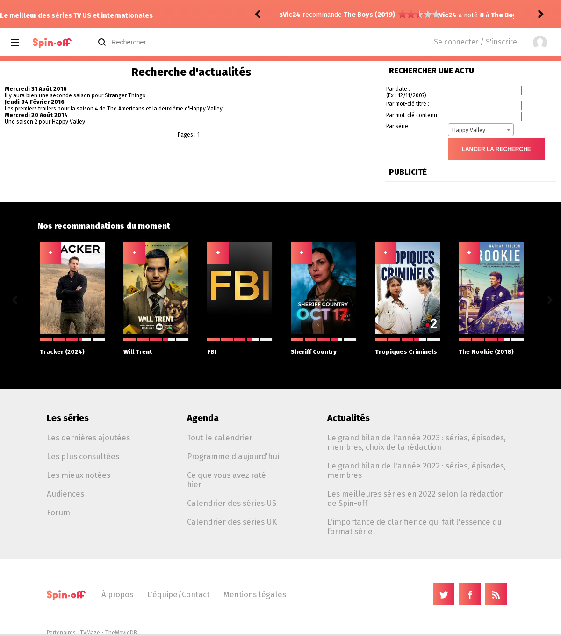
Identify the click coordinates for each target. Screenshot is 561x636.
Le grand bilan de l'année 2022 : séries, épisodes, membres (416, 470)
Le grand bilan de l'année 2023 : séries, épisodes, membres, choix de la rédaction (416, 442)
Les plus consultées (83, 456)
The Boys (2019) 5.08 (368, 15)
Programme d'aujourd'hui (233, 456)
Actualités (348, 418)
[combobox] (481, 129)
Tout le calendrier (219, 437)
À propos (117, 594)
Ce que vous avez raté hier (226, 479)
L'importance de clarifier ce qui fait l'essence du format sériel (414, 526)
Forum (58, 512)
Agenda (203, 418)
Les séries (68, 418)
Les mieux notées (78, 475)
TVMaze (90, 632)
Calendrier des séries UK (232, 521)
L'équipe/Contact (178, 594)
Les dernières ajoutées (88, 437)
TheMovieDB (121, 632)
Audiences (65, 493)
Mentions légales (254, 594)
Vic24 (292, 15)
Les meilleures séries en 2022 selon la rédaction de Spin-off (415, 498)
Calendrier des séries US (231, 503)
